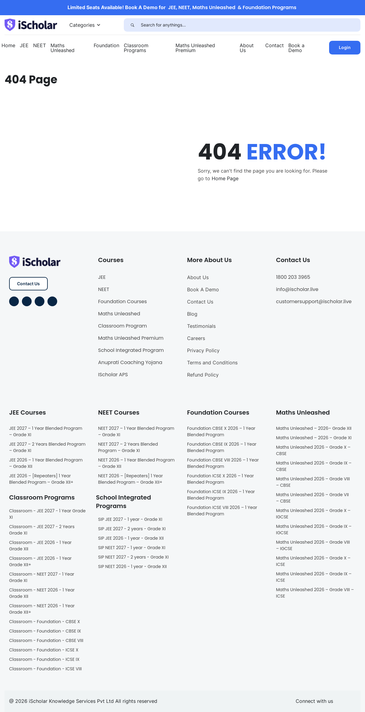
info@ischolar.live (297, 289)
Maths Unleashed (62, 47)
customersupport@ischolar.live (314, 301)
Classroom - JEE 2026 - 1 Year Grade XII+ (40, 561)
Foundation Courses (122, 301)
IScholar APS (113, 374)
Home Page (225, 178)
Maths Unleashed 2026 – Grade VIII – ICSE (315, 593)
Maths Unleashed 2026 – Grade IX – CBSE (314, 466)
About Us (247, 47)
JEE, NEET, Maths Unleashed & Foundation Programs (232, 7)
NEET (39, 45)
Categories (82, 25)
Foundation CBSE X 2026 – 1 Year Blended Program (221, 431)
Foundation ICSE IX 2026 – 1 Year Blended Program (221, 495)
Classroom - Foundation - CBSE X (44, 622)
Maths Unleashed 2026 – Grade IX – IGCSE (314, 529)
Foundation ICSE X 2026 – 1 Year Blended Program (220, 479)
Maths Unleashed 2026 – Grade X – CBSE (313, 450)
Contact (274, 45)
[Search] (132, 25)
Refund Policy (203, 375)
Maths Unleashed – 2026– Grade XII (314, 428)
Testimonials (201, 326)
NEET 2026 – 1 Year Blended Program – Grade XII (136, 463)
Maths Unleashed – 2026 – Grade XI (314, 438)
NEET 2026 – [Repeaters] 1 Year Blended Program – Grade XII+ (130, 479)
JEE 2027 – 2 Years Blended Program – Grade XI (47, 447)
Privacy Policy (203, 350)
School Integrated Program (131, 350)
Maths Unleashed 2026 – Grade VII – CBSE (312, 498)
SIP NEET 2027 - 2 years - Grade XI (133, 557)
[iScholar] (31, 24)
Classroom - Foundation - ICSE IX (44, 659)
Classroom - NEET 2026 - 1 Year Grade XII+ (42, 609)
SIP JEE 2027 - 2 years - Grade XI (132, 529)
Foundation (106, 45)
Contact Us (28, 283)
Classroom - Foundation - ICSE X (43, 650)
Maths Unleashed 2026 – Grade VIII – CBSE (313, 482)
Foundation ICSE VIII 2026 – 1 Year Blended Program (222, 510)
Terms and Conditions (212, 363)
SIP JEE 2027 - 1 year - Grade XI (130, 519)
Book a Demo (296, 47)
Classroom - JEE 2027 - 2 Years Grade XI (42, 530)
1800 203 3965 (293, 277)
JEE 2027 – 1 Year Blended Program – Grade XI (45, 431)
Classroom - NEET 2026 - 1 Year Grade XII (42, 593)
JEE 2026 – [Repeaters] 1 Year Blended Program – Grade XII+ (41, 479)
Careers (196, 338)
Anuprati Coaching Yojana (130, 362)
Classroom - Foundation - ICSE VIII (45, 669)
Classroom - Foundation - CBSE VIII (46, 640)
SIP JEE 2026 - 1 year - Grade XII (131, 538)
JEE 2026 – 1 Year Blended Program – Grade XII (46, 463)
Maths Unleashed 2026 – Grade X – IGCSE (313, 513)
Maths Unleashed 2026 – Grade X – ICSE (313, 561)
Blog (192, 314)
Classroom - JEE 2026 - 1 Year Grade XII (40, 545)
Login (345, 47)
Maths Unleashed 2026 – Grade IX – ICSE (314, 577)
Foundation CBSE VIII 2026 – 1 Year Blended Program (223, 463)
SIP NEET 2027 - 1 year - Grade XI (131, 548)
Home (8, 45)
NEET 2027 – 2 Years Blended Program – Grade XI (128, 447)
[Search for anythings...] (250, 25)
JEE (24, 45)
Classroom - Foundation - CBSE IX (45, 631)
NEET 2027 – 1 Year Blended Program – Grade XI (136, 431)
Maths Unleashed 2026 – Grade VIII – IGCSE (313, 545)
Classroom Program (122, 325)
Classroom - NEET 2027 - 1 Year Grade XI (41, 577)
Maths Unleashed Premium (195, 47)
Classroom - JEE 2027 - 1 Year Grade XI (47, 514)
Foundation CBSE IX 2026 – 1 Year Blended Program (221, 447)
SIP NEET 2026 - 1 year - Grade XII (132, 566)
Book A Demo (203, 289)
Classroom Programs (136, 47)
